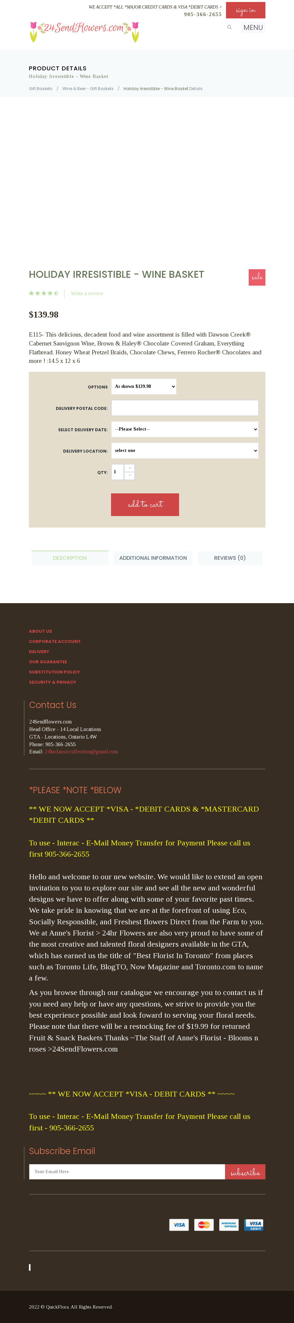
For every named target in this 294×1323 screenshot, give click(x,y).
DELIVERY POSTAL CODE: (82, 408)
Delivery (39, 652)
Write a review (87, 293)
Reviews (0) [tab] (230, 558)
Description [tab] (70, 558)
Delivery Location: (85, 451)
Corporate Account (55, 641)
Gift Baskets (41, 88)
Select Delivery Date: (83, 430)
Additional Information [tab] (153, 558)
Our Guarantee (48, 662)
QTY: (102, 472)
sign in (245, 10)
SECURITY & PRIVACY (52, 682)
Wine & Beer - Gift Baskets (88, 88)
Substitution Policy (54, 672)
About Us (40, 631)
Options (98, 387)
